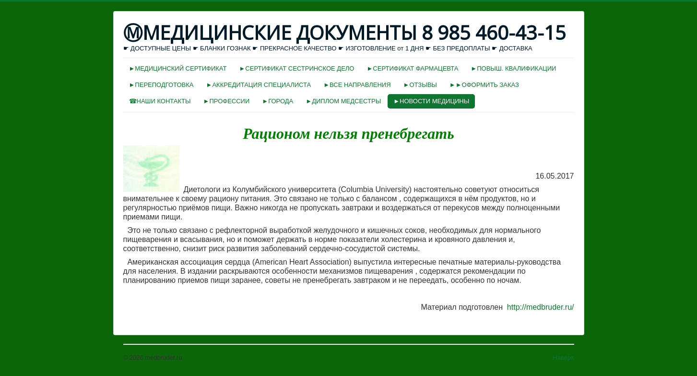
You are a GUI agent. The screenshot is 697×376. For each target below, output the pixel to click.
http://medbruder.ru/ (540, 307)
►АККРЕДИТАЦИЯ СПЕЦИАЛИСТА (258, 84)
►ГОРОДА (277, 101)
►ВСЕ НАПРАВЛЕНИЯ (356, 84)
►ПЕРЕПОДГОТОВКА (161, 84)
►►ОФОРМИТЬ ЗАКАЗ (484, 84)
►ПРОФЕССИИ (226, 101)
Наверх (563, 357)
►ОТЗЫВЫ (420, 84)
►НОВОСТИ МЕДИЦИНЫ (431, 101)
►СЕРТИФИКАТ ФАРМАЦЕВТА (412, 68)
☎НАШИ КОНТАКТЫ (160, 101)
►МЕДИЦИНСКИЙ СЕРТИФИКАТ (178, 68)
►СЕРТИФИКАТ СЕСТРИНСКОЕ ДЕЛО (296, 68)
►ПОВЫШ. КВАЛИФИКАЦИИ (513, 68)
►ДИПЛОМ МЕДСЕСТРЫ (343, 101)
